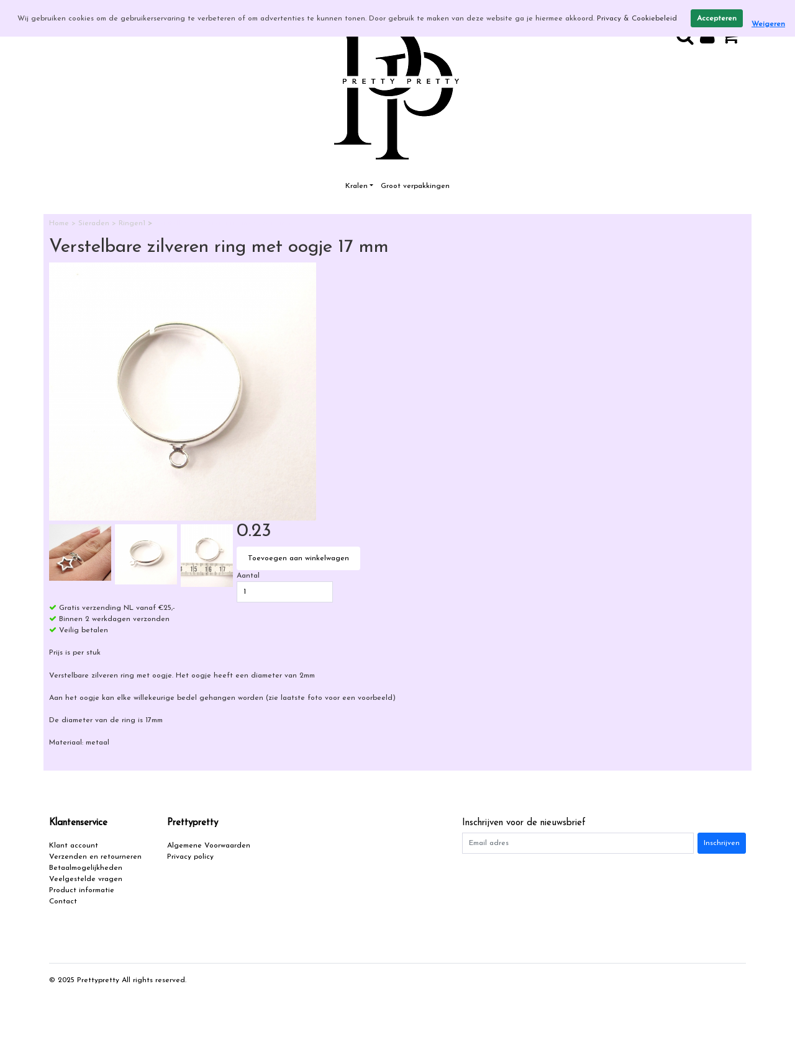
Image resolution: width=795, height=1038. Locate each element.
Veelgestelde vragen (85, 879)
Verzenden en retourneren (95, 857)
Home (60, 223)
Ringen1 (133, 223)
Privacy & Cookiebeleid (637, 18)
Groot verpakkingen (415, 186)
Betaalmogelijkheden (85, 868)
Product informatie (81, 890)
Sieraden (95, 223)
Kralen (356, 186)
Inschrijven (722, 843)
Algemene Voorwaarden (208, 845)
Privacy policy (190, 857)
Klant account (73, 845)
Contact (63, 901)
